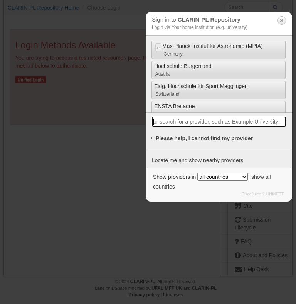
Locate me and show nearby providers (197, 160)
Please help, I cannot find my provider (204, 138)
